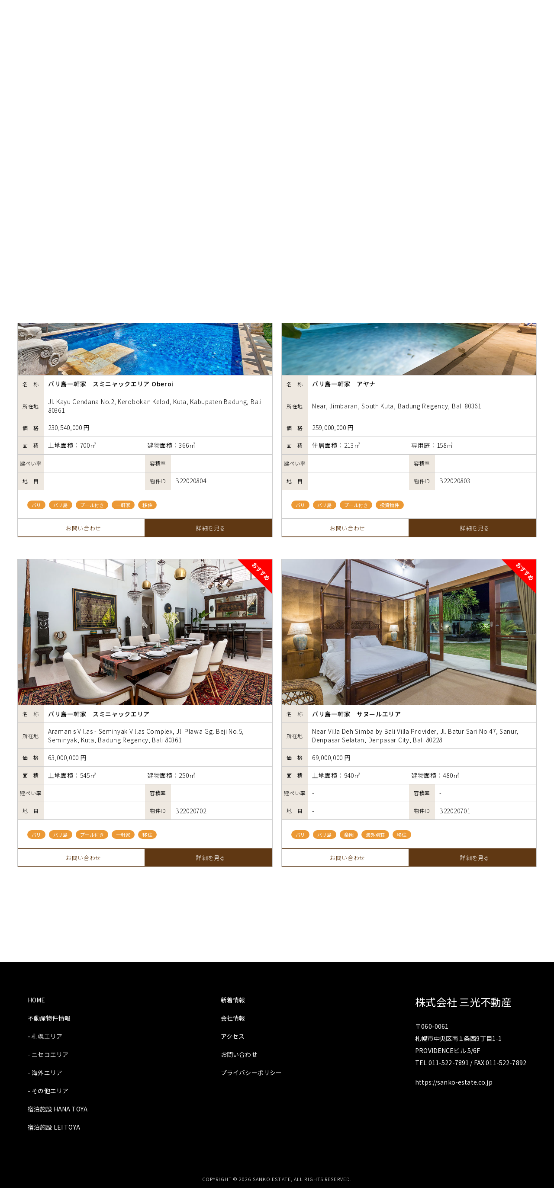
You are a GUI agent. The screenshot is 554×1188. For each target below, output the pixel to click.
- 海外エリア (45, 1072)
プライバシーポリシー (251, 1072)
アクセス (233, 1036)
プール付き (92, 504)
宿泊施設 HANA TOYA (57, 1109)
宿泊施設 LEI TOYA (54, 1127)
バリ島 (60, 504)
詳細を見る (210, 528)
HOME (36, 999)
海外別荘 (375, 834)
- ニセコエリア (48, 1054)
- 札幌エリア (45, 1036)
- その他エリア (48, 1090)
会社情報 (233, 1018)
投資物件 (389, 504)
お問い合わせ (83, 528)
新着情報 (233, 999)
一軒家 (123, 504)
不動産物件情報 (49, 1018)
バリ (36, 504)
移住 (147, 504)
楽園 (349, 834)
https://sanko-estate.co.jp (454, 1082)
